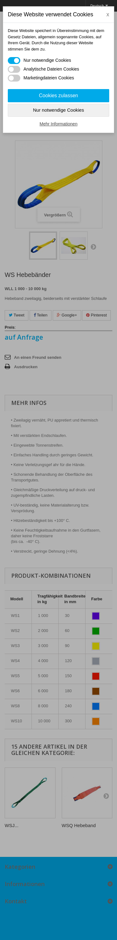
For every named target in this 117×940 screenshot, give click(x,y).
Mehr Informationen (58, 123)
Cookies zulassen (58, 95)
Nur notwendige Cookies (58, 110)
